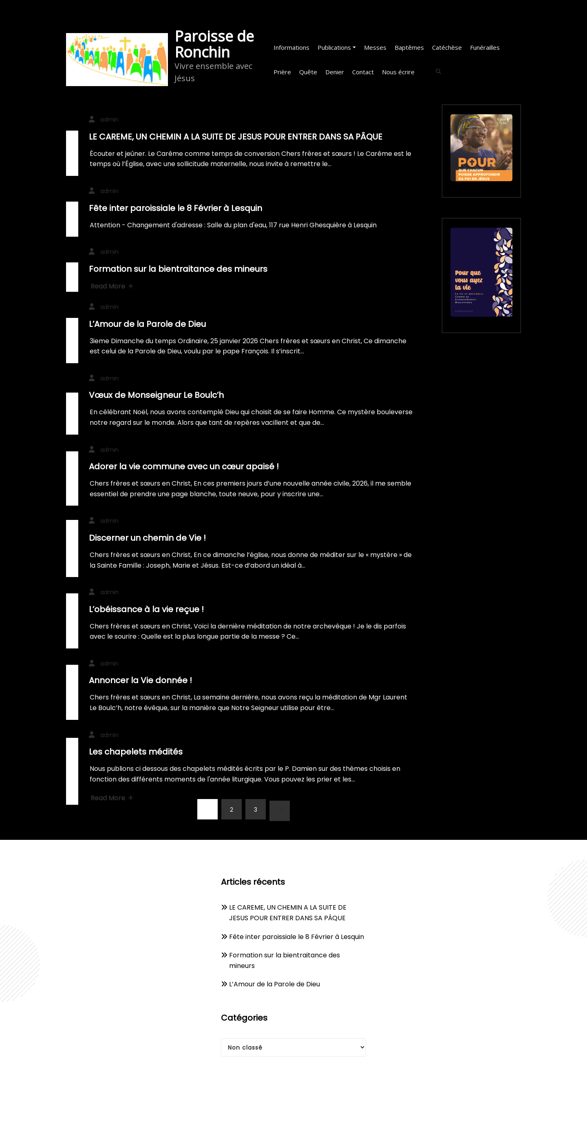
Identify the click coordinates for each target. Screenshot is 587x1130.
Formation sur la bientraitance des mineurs (178, 269)
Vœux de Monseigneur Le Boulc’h (156, 395)
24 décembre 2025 (72, 555)
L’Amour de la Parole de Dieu (147, 324)
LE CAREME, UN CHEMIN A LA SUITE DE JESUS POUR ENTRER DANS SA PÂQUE (235, 136)
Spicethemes (378, 1114)
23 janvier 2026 (72, 347)
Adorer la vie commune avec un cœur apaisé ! (184, 466)
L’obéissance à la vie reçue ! (146, 609)
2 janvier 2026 (72, 420)
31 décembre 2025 (72, 485)
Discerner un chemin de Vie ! (147, 538)
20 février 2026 (72, 160)
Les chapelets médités (136, 751)
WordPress (271, 1114)
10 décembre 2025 (72, 699)
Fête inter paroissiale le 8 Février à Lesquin (175, 208)
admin (109, 119)
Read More (111, 286)
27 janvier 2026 (72, 231)
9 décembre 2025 (72, 771)
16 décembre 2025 (72, 628)
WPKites (333, 1114)
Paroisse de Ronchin (214, 44)
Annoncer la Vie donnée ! (140, 680)
